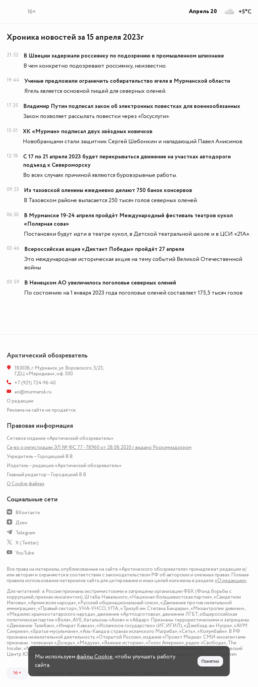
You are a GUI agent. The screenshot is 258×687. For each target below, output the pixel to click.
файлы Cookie (95, 657)
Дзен (21, 523)
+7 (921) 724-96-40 (35, 383)
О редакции (20, 401)
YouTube (24, 553)
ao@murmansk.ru (33, 392)
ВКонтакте (27, 513)
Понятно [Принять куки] (210, 661)
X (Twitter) (27, 543)
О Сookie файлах (25, 484)
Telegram (25, 533)
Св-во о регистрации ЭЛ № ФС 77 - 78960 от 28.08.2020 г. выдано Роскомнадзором (99, 447)
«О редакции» (231, 580)
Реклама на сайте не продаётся (41, 410)
